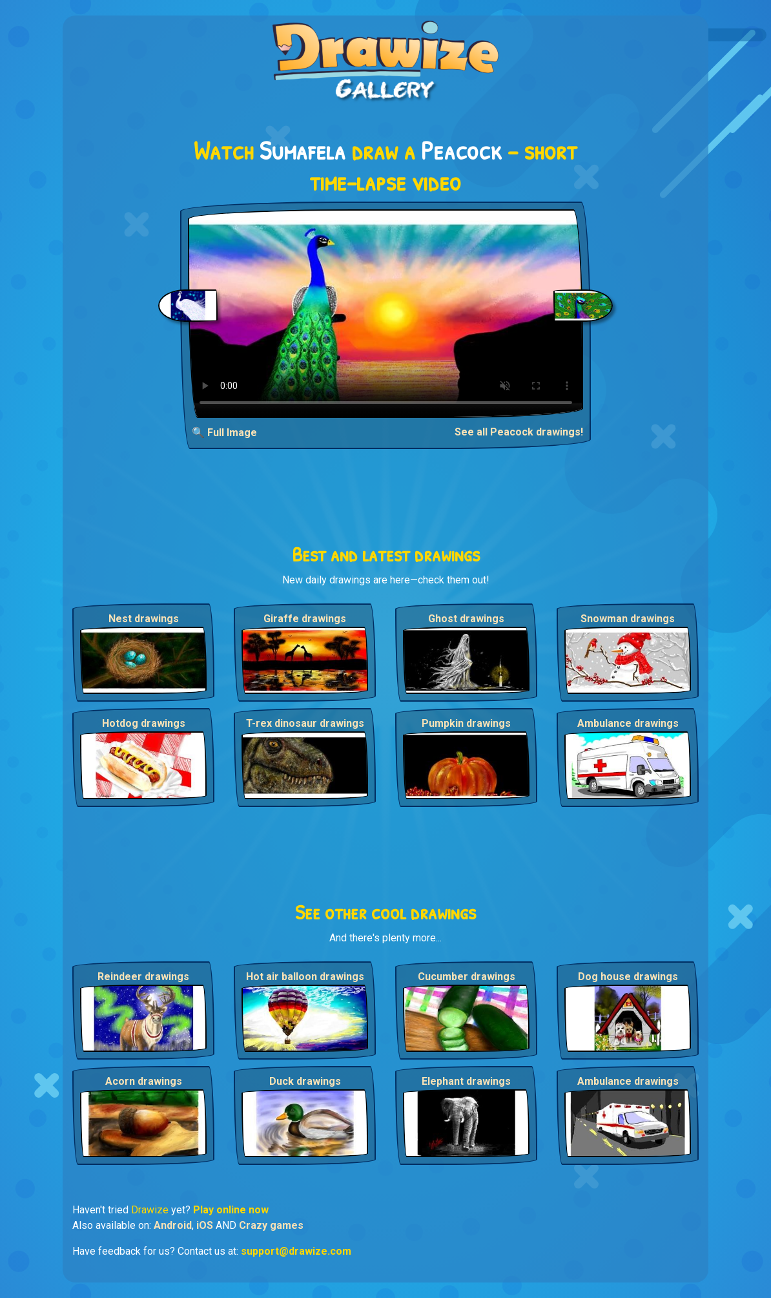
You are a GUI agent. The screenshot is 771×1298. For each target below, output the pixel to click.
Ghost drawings (466, 618)
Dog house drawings (628, 976)
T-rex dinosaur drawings (305, 723)
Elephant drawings (466, 1081)
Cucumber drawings (466, 976)
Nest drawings (143, 618)
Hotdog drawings (143, 723)
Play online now (231, 1210)
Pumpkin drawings (466, 723)
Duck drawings (305, 1081)
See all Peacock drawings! (519, 432)
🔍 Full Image (224, 432)
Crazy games (271, 1225)
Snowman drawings (628, 618)
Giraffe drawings (304, 618)
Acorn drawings (143, 1081)
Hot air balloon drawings (305, 976)
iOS (204, 1225)
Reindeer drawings (143, 976)
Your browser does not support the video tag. (386, 313)
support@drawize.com (296, 1251)
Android (173, 1225)
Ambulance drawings (628, 723)
